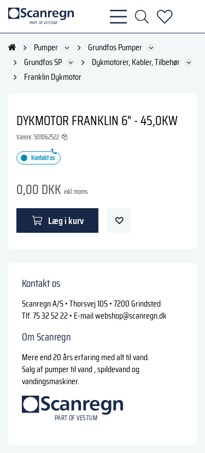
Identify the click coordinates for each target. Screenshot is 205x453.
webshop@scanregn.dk (131, 315)
